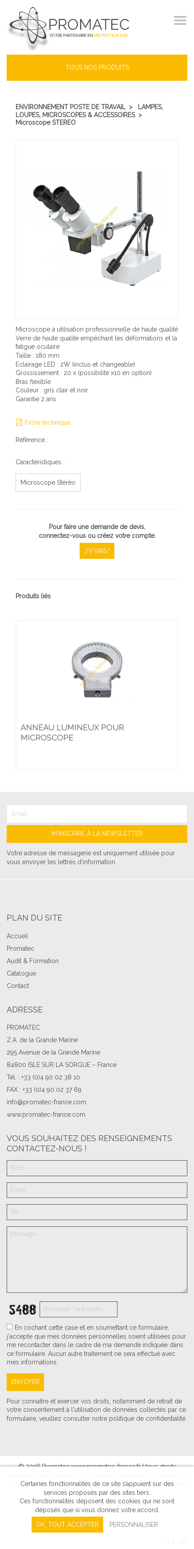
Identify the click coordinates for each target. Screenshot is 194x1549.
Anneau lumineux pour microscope (72, 732)
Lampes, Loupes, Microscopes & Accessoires (89, 111)
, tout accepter (67, 1524)
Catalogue (21, 973)
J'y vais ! (97, 550)
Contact (18, 985)
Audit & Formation (33, 960)
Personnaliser (133, 1524)
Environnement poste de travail (70, 107)
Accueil (17, 936)
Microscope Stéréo (48, 482)
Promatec (20, 948)
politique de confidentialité (147, 1418)
